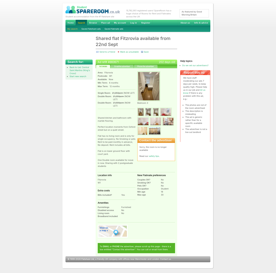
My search (72, 29)
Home (70, 23)
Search (81, 23)
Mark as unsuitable (129, 52)
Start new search (78, 76)
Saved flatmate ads (114, 29)
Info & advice (201, 23)
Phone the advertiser (145, 66)
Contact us (165, 259)
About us (185, 23)
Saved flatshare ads (91, 29)
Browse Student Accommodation (93, 23)
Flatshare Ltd (87, 259)
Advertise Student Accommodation (105, 23)
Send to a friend (107, 52)
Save (146, 52)
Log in (133, 23)
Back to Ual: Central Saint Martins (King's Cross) (80, 70)
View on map (113, 231)
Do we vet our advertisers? (195, 65)
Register (146, 23)
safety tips (154, 156)
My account (120, 23)
